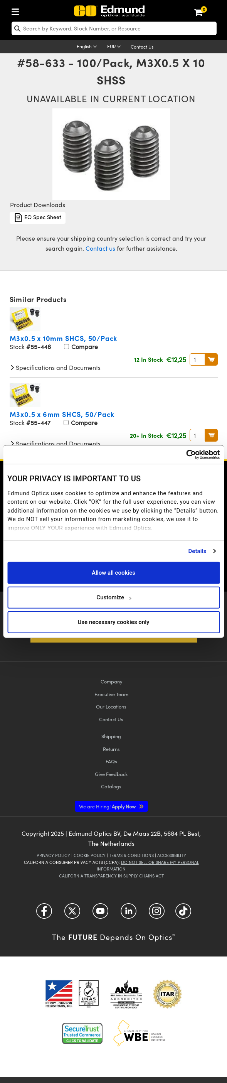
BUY (211, 359)
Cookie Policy (90, 855)
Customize (113, 597)
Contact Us (142, 47)
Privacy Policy (53, 855)
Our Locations (111, 706)
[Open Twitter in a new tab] (72, 913)
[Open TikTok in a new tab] (183, 913)
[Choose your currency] (115, 47)
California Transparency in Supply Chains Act (111, 876)
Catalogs (111, 786)
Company (111, 681)
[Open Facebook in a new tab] (44, 913)
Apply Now (108, 806)
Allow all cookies (113, 572)
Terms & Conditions (131, 855)
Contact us (100, 248)
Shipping (111, 736)
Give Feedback (111, 774)
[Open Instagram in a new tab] (156, 913)
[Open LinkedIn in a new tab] (128, 913)
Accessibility (171, 855)
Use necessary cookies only (113, 622)
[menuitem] (17, 10)
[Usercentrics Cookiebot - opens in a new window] (186, 455)
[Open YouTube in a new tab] (100, 913)
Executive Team (111, 694)
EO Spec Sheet (37, 217)
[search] (114, 28)
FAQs (111, 761)
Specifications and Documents (55, 367)
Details (197, 551)
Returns (111, 749)
